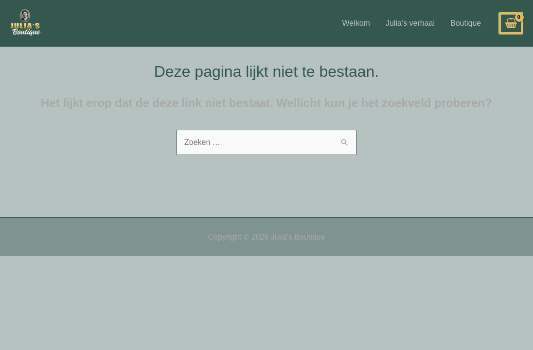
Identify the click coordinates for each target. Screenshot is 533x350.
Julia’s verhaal (410, 23)
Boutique (465, 23)
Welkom (356, 23)
